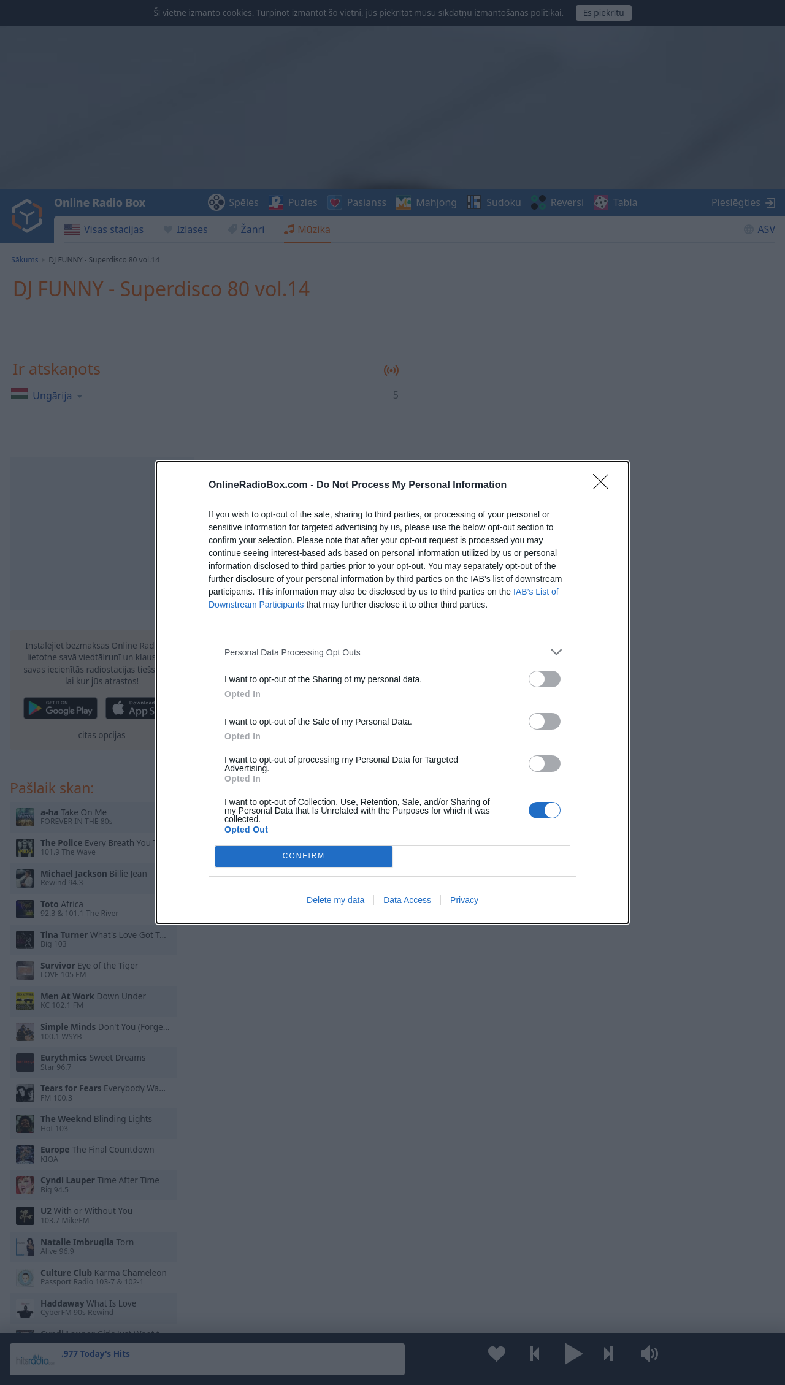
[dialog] (392, 692)
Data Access (407, 900)
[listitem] (392, 652)
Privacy (464, 900)
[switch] (545, 679)
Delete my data (335, 900)
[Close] (604, 485)
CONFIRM (304, 856)
